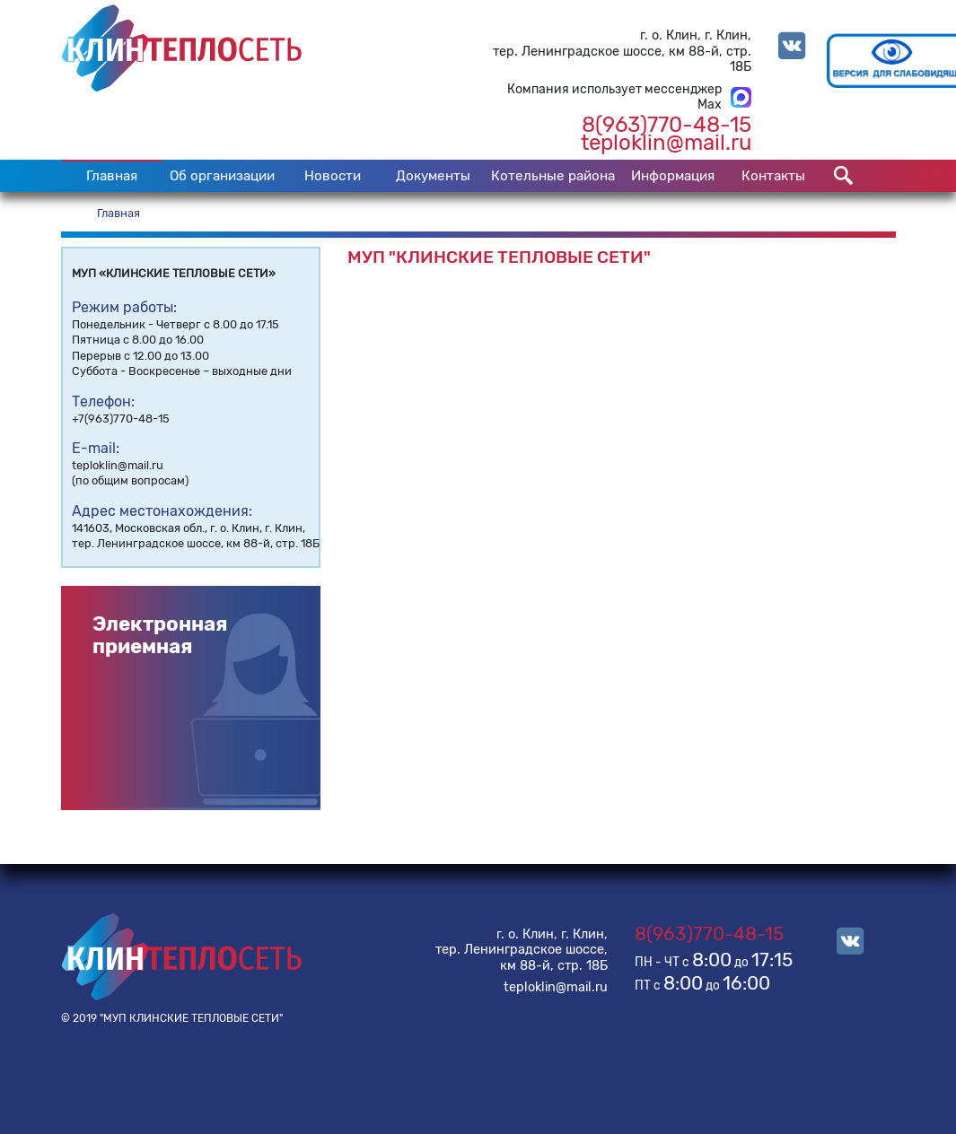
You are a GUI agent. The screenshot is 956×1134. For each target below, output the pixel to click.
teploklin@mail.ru (666, 142)
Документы (433, 176)
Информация (673, 176)
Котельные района (553, 176)
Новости (332, 176)
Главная (111, 176)
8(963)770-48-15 (666, 124)
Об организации (222, 176)
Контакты (773, 176)
